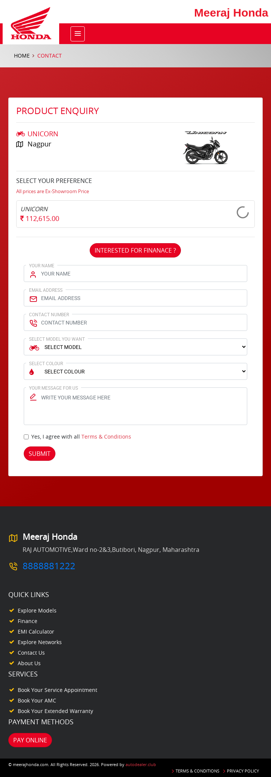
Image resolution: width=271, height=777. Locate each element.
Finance (27, 621)
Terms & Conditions (106, 436)
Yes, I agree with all (81, 436)
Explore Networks (40, 642)
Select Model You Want (57, 339)
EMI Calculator (36, 631)
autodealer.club (141, 764)
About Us (29, 663)
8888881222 (49, 566)
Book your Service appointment (57, 689)
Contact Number (49, 314)
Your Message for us (53, 388)
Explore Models (37, 610)
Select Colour (46, 363)
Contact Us (31, 652)
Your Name (41, 265)
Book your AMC (37, 700)
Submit (40, 453)
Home (22, 55)
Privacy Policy (243, 771)
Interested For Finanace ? (135, 250)
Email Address (46, 290)
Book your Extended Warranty (55, 711)
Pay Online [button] (30, 740)
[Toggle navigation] (77, 33)
